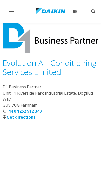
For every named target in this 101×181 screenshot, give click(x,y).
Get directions (21, 117)
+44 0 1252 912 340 (24, 111)
